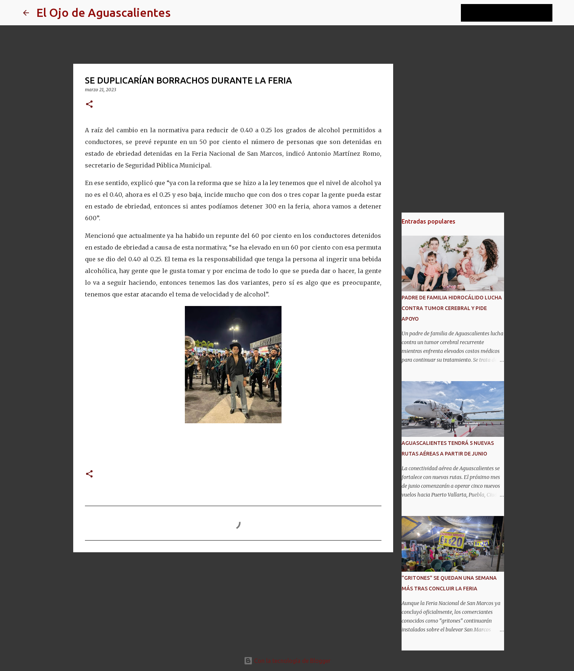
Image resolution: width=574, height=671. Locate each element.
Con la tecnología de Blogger (287, 660)
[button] (89, 105)
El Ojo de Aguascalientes (103, 12)
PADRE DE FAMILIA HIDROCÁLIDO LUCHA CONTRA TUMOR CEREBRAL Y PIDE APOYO (452, 308)
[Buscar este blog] (514, 13)
